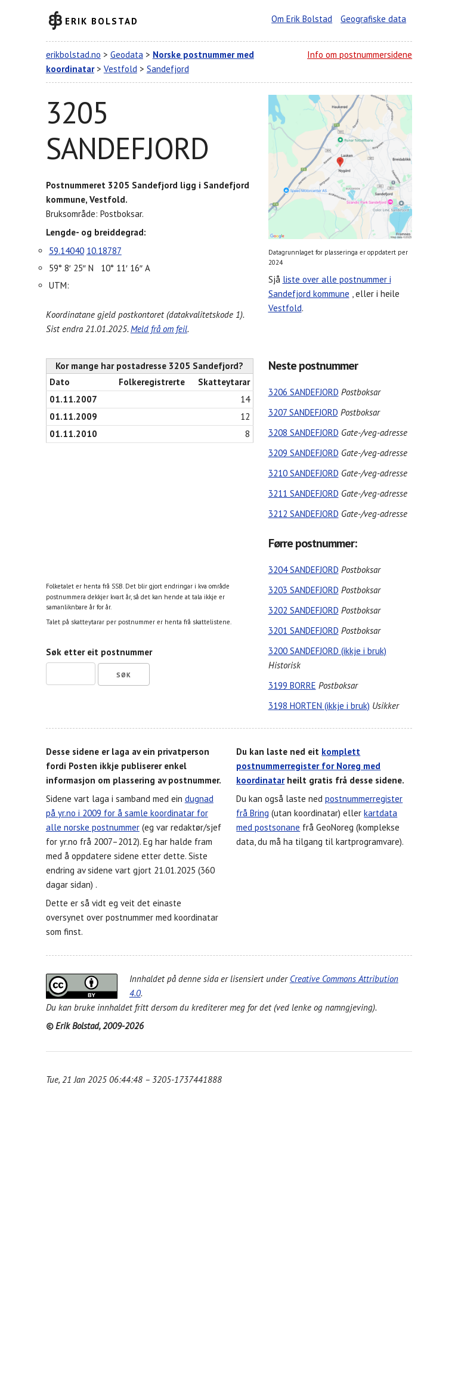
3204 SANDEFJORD (303, 569)
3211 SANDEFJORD (303, 493)
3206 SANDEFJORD (303, 392)
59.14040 (66, 250)
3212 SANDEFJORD (303, 513)
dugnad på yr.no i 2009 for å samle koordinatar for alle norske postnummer (129, 813)
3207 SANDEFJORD (303, 412)
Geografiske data (373, 18)
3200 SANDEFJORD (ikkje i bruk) (327, 650)
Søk (123, 675)
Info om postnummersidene (359, 54)
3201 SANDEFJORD (303, 630)
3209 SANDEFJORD (303, 453)
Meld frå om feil (159, 328)
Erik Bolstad (101, 21)
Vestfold (120, 69)
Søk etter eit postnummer (99, 652)
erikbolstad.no (73, 54)
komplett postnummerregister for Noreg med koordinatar (308, 766)
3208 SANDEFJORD (303, 432)
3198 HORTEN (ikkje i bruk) (319, 705)
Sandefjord (168, 69)
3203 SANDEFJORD (303, 590)
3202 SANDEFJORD (303, 610)
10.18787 (104, 250)
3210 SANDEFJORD (303, 473)
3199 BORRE (292, 685)
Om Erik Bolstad (301, 18)
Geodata (126, 54)
